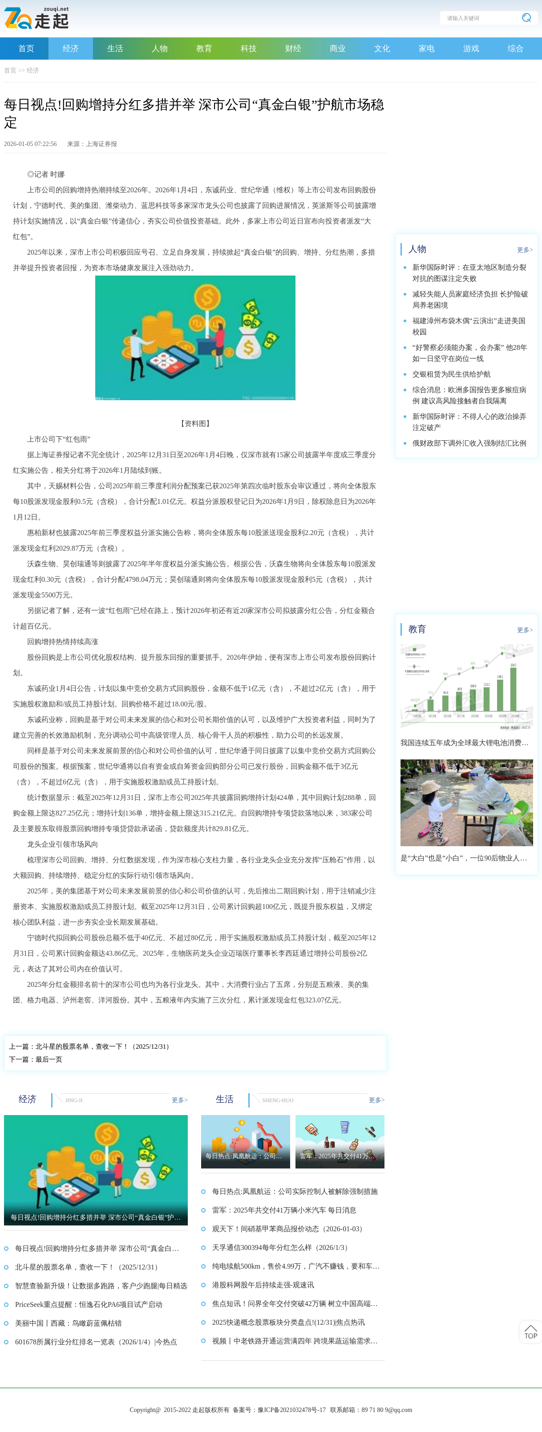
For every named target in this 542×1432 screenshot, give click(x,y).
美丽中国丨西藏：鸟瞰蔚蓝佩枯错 (68, 1323)
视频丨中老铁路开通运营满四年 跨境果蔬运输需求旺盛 (295, 1344)
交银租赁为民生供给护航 (452, 374)
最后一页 (35, 1059)
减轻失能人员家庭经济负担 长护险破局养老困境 (470, 299)
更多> (180, 1100)
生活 (115, 48)
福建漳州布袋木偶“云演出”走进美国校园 (469, 326)
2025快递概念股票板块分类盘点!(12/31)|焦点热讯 (288, 1322)
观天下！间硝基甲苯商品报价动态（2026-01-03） (289, 1229)
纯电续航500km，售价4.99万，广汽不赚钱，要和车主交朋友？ (296, 1269)
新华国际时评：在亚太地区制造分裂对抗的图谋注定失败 (469, 273)
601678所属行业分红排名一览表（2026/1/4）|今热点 (96, 1342)
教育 (204, 48)
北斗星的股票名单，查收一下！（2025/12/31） (91, 1046)
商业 (338, 48)
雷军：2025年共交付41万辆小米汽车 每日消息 (284, 1210)
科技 (249, 48)
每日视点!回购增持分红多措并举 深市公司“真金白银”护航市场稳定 (93, 1251)
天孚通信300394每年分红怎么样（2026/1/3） (282, 1247)
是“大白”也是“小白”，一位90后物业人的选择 (463, 861)
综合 (516, 48)
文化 (382, 48)
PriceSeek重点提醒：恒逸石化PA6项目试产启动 (88, 1304)
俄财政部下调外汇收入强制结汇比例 (469, 443)
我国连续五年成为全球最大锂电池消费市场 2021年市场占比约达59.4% (464, 746)
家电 (427, 48)
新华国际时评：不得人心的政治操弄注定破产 (469, 422)
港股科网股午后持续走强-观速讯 (263, 1285)
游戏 (471, 48)
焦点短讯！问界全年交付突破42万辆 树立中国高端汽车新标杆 (295, 1306)
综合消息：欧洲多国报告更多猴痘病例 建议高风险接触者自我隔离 (469, 395)
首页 (26, 48)
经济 (71, 48)
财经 (293, 48)
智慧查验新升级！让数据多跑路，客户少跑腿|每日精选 (101, 1286)
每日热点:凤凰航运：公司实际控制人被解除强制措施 (295, 1191)
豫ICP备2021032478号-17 (291, 1410)
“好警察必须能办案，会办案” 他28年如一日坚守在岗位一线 (470, 353)
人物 (160, 48)
